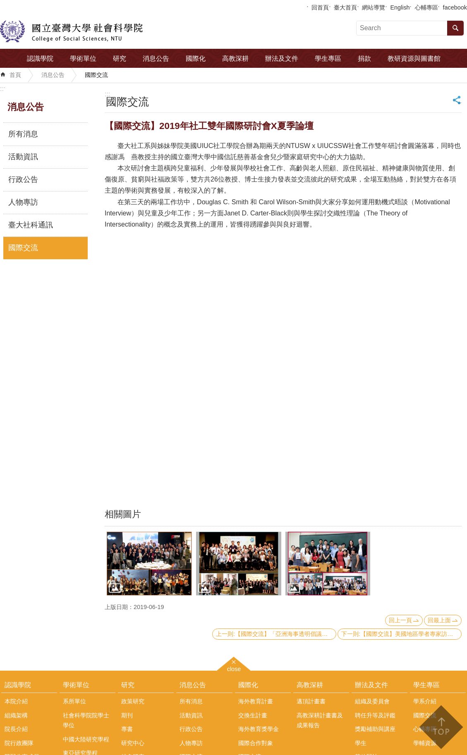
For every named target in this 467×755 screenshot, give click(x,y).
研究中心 (132, 743)
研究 (119, 58)
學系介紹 (424, 701)
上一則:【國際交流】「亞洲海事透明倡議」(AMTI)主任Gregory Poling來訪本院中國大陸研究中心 (276, 634)
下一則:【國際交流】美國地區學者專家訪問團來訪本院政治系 (401, 634)
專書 (127, 729)
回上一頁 (400, 620)
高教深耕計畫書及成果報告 (320, 720)
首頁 (15, 75)
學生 (360, 743)
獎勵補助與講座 (375, 729)
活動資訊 (23, 157)
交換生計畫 (252, 715)
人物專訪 (23, 202)
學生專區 (328, 58)
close (234, 668)
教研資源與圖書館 (414, 58)
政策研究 (132, 701)
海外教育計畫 (255, 701)
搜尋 (455, 28)
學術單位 (83, 58)
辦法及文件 (281, 58)
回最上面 (439, 620)
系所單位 (74, 701)
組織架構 (16, 715)
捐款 (364, 58)
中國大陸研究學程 (86, 739)
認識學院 (40, 58)
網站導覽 (373, 7)
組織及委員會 (372, 701)
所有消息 (23, 134)
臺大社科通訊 (30, 225)
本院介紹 (16, 701)
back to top (440, 727)
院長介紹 (16, 729)
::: (2, 88)
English (400, 7)
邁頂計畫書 (311, 701)
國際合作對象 (255, 743)
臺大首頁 (345, 7)
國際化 (196, 58)
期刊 (127, 715)
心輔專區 (426, 7)
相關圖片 (123, 514)
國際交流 (96, 75)
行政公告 (23, 179)
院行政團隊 (19, 743)
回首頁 (320, 7)
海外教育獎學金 (258, 729)
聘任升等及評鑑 (375, 715)
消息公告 (156, 58)
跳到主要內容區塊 (4, 4)
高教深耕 (235, 58)
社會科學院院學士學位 (86, 720)
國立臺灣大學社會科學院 (71, 31)
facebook (455, 7)
